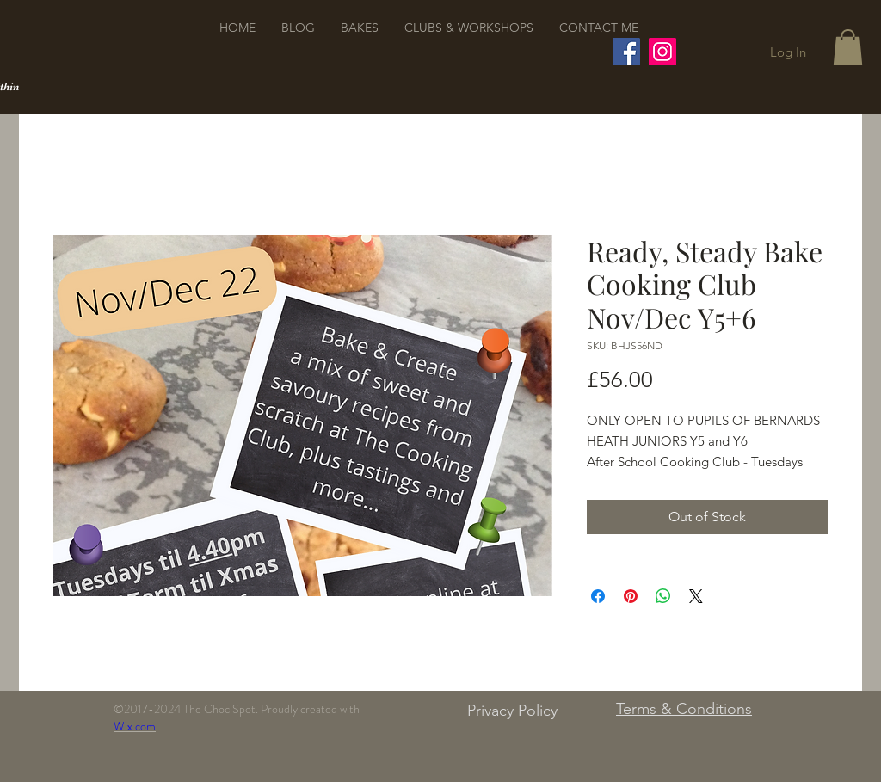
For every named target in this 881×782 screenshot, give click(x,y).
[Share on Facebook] (598, 596)
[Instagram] (662, 51)
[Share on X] (696, 596)
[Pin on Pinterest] (630, 596)
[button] (848, 47)
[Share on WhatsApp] (663, 596)
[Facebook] (626, 51)
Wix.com (135, 726)
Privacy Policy (512, 710)
